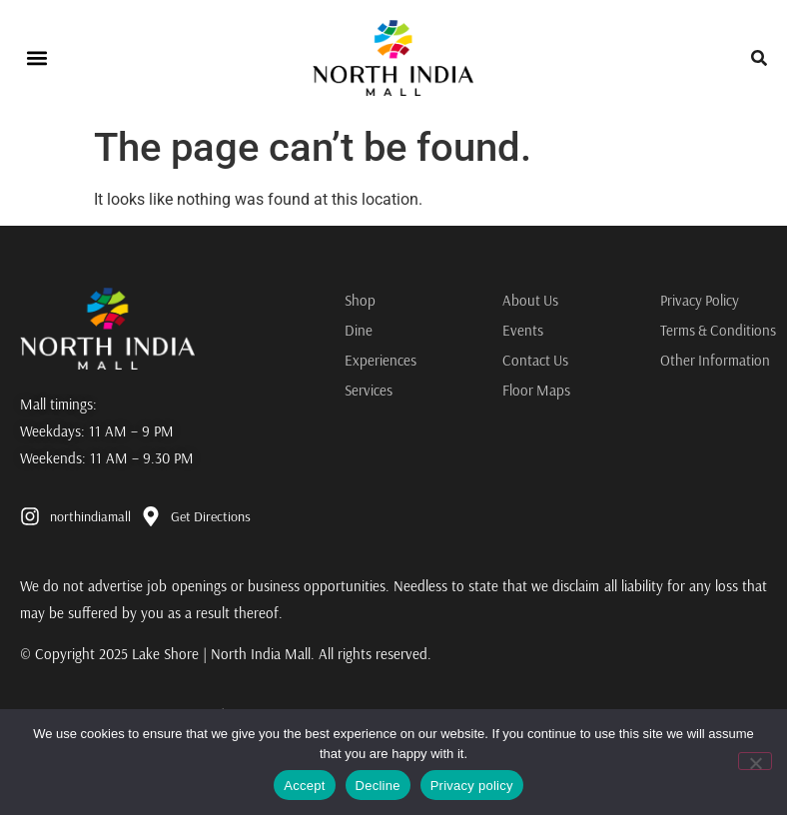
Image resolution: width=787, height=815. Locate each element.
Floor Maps (536, 390)
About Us (530, 300)
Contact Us (535, 360)
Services (369, 390)
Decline (378, 785)
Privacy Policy (700, 300)
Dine (359, 330)
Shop (360, 300)
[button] (36, 57)
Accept (304, 785)
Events (522, 330)
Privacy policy (471, 785)
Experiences (380, 360)
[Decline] (755, 761)
